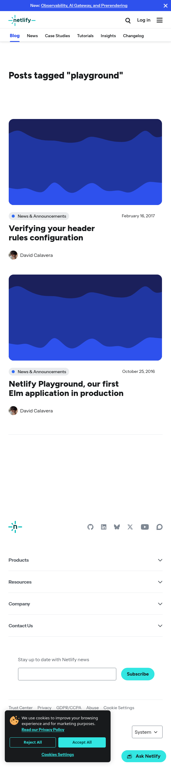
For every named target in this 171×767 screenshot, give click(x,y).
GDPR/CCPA (68, 707)
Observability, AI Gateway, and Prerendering (84, 5)
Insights (108, 35)
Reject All (33, 742)
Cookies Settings (57, 754)
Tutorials (85, 35)
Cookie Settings (119, 707)
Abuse (92, 707)
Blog (15, 35)
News (32, 35)
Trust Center (20, 707)
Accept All (82, 742)
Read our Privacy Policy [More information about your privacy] (43, 729)
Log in (143, 20)
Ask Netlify (143, 756)
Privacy (45, 707)
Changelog (133, 35)
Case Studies (57, 35)
